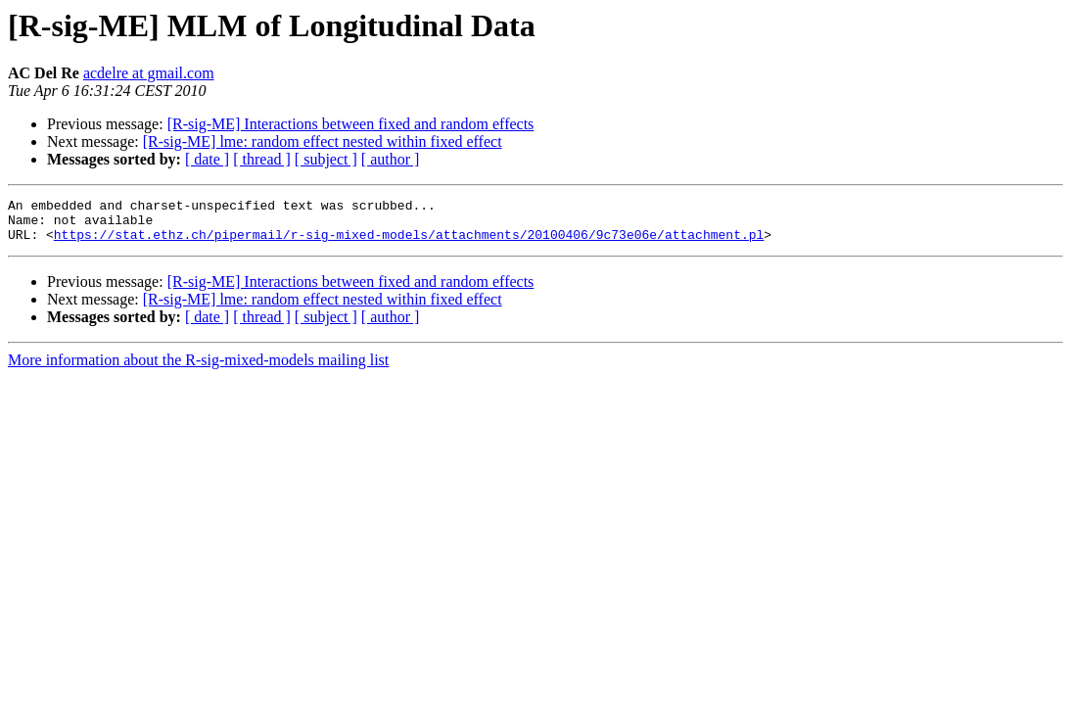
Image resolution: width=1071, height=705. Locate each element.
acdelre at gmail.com (148, 73)
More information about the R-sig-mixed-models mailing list (198, 368)
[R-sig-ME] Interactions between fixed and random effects (351, 124)
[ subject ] (326, 159)
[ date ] (207, 159)
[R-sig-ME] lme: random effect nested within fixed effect (322, 141)
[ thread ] (262, 159)
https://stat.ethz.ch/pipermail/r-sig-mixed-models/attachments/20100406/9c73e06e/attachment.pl (409, 243)
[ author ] (390, 159)
